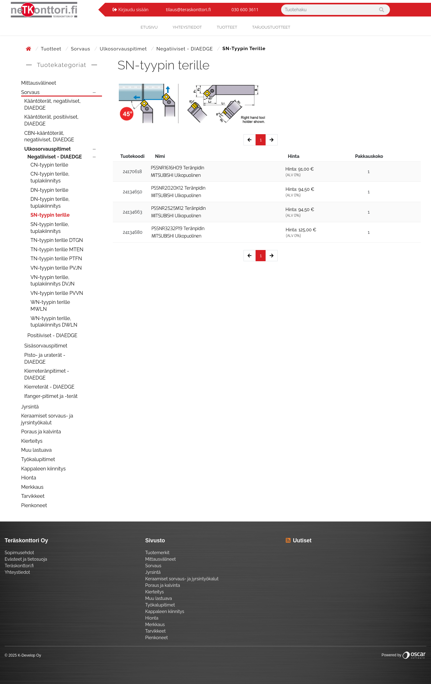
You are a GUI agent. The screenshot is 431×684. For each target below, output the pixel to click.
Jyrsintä (30, 407)
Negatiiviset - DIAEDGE (185, 49)
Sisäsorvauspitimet (45, 346)
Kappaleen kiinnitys (43, 469)
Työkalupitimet (38, 459)
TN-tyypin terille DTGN (56, 240)
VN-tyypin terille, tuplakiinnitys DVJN (52, 280)
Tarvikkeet (32, 496)
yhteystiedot (187, 27)
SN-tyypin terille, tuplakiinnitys (49, 227)
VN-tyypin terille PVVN (56, 293)
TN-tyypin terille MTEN (56, 249)
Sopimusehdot (19, 552)
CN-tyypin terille (49, 165)
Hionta (28, 478)
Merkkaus (32, 487)
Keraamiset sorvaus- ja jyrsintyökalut (47, 419)
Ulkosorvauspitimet (124, 49)
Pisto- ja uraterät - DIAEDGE (44, 358)
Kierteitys (31, 441)
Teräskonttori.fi (19, 565)
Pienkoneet (34, 505)
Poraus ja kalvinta (41, 432)
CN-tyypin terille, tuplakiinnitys (49, 177)
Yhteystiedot (17, 572)
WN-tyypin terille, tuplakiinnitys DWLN (53, 321)
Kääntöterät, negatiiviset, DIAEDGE (52, 104)
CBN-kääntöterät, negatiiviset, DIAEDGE (49, 136)
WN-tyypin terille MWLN (50, 305)
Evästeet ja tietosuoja (26, 559)
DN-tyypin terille (49, 190)
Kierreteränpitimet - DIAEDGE (46, 374)
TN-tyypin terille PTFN (56, 259)
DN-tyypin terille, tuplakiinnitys (49, 202)
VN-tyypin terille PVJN (56, 268)
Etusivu (149, 27)
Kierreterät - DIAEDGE (49, 387)
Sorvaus (81, 49)
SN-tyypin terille (50, 215)
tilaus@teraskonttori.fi (188, 9)
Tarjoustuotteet (271, 27)
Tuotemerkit (157, 552)
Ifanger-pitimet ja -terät (50, 396)
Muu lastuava (36, 450)
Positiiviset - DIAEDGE (52, 335)
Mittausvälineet (38, 83)
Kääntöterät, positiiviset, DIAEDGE (51, 120)
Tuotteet (227, 27)
